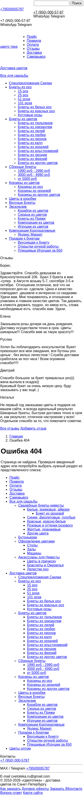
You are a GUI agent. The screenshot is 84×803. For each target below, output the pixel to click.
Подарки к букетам (24, 238)
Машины (34, 553)
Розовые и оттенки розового (50, 525)
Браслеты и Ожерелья (45, 565)
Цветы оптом (20, 748)
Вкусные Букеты (22, 203)
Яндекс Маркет (30, 234)
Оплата (33, 44)
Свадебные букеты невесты (41, 505)
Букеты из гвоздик (32, 155)
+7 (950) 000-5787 (14, 760)
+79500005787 (12, 9)
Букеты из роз (20, 87)
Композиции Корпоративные (32, 230)
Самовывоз (36, 56)
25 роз (23, 95)
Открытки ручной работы (38, 246)
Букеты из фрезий (32, 159)
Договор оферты (35, 789)
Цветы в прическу (41, 561)
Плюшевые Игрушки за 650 (40, 250)
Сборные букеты (22, 167)
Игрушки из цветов (33, 226)
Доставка (34, 52)
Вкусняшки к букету (33, 242)
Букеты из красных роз (36, 111)
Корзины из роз (30, 187)
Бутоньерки (27, 537)
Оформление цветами (36, 541)
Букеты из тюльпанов (35, 123)
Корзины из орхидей (34, 191)
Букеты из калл (30, 143)
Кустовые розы (30, 115)
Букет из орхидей (50, 513)
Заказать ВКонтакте (66, 789)
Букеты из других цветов (38, 163)
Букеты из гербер (32, 135)
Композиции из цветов (36, 222)
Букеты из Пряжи (32, 218)
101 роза (25, 103)
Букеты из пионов (32, 139)
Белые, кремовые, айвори (48, 509)
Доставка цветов (13, 68)
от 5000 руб (27, 179)
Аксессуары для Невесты (39, 557)
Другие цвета (38, 533)
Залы (31, 549)
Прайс (32, 37)
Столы (32, 545)
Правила (34, 40)
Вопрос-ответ (11, 793)
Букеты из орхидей (33, 147)
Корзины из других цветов (39, 195)
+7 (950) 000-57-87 (48, 12)
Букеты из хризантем (35, 127)
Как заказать (10, 789)
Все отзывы (9, 428)
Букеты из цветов (23, 119)
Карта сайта (33, 793)
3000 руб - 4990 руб (34, 175)
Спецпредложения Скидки (30, 83)
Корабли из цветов (33, 210)
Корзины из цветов (24, 183)
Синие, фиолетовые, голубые (51, 517)
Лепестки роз (38, 569)
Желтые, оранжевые (44, 529)
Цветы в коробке (22, 199)
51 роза (24, 99)
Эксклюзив (18, 206)
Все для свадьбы (14, 75)
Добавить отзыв (33, 428)
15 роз (23, 91)
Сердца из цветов (32, 214)
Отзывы (33, 48)
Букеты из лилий (31, 131)
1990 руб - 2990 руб (34, 171)
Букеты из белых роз (34, 107)
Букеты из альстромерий (38, 151)
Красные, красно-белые (46, 521)
